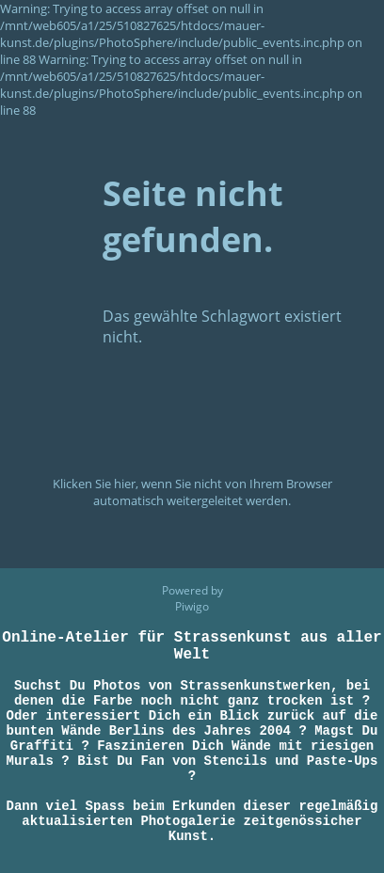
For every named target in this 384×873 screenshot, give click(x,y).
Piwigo (192, 571)
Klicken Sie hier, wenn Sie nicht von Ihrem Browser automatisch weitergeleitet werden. (192, 492)
